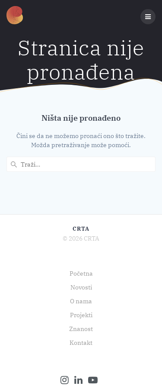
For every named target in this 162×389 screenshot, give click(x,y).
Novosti (81, 287)
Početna (81, 273)
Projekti (81, 315)
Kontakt (81, 343)
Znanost (81, 329)
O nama (81, 301)
